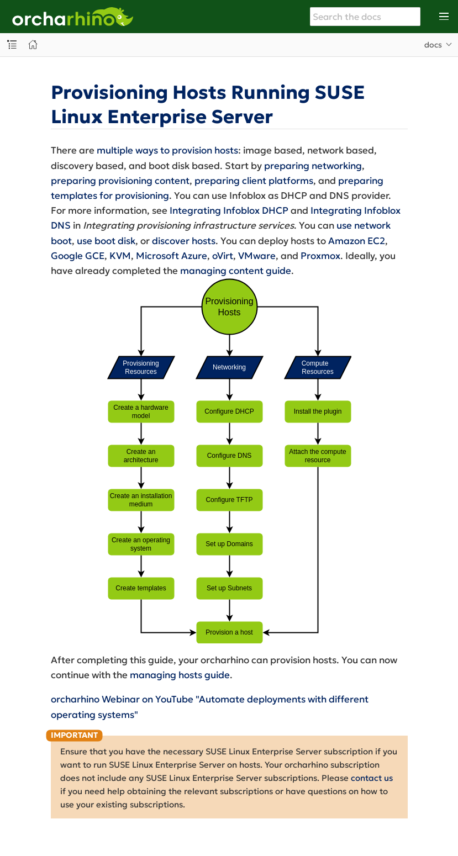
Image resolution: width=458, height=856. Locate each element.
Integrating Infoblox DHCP (229, 210)
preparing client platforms (253, 181)
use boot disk (106, 241)
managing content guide (235, 271)
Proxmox (320, 256)
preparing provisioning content (120, 181)
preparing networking (313, 166)
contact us (372, 778)
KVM (120, 256)
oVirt (222, 256)
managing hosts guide (180, 675)
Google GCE (77, 256)
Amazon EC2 (356, 241)
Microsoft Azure (171, 256)
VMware (257, 256)
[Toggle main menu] (444, 16)
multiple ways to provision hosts (167, 150)
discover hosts (183, 241)
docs (433, 45)
